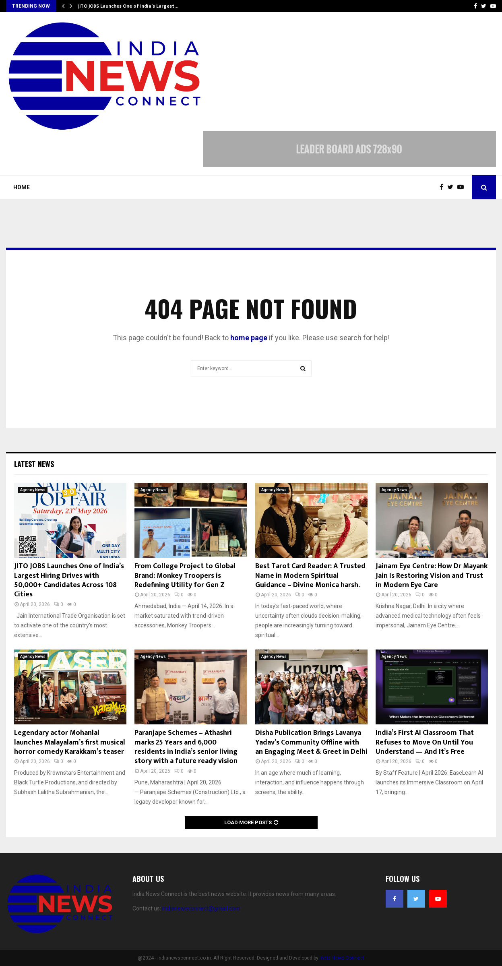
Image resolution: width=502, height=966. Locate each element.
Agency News (32, 490)
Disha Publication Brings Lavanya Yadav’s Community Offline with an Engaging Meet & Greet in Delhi (311, 742)
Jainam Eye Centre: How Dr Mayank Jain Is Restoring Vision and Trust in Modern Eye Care (432, 575)
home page (248, 337)
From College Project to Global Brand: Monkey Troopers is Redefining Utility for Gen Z (185, 575)
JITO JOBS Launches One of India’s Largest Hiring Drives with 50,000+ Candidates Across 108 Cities (69, 580)
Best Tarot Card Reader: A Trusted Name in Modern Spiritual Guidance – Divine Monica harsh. (310, 575)
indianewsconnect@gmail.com (201, 908)
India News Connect (342, 958)
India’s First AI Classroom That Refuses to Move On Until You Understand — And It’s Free (425, 742)
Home (21, 187)
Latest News (34, 464)
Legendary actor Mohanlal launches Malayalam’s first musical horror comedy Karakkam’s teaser (69, 742)
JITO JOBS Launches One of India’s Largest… (128, 6)
